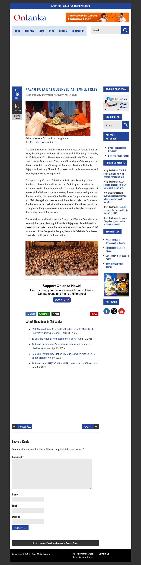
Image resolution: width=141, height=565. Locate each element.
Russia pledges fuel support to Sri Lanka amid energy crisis (114, 184)
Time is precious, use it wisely (115, 249)
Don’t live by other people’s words (117, 257)
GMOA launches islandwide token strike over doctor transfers (114, 199)
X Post (56, 314)
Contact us (78, 31)
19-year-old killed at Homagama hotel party (54, 338)
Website (16, 516)
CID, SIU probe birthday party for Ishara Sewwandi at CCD (114, 173)
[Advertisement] (70, 61)
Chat (41, 31)
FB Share (31, 314)
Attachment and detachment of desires (115, 241)
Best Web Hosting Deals (118, 155)
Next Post (88, 426)
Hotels (63, 31)
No (17, 105)
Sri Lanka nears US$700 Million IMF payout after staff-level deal (64, 363)
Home (17, 31)
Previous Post (24, 426)
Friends (29, 31)
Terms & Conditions (82, 556)
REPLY (94, 314)
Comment (17, 110)
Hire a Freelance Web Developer (117, 149)
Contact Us (104, 553)
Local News (17, 117)
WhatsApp (44, 314)
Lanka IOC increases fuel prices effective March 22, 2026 (116, 210)
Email (15, 505)
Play (51, 31)
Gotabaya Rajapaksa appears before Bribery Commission (115, 221)
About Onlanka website (84, 553)
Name (15, 494)
